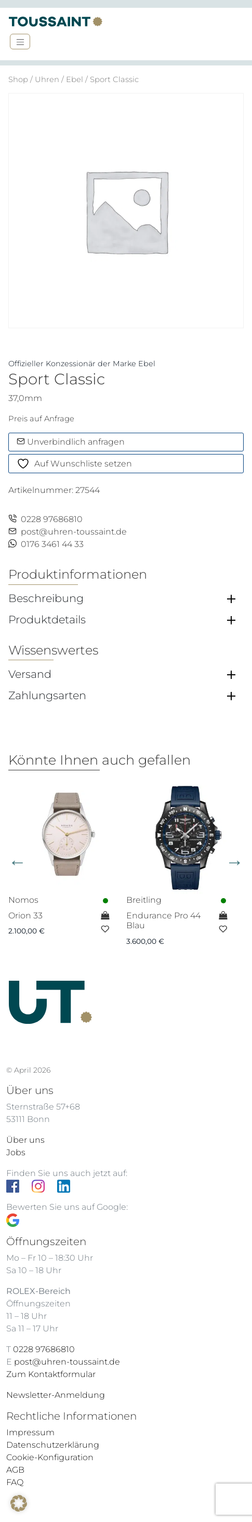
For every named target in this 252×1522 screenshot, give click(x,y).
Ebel (74, 79)
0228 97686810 (45, 519)
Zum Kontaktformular (51, 1374)
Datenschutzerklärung (52, 1445)
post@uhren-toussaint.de (67, 532)
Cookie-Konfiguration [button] (50, 1457)
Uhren (47, 79)
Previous (17, 861)
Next (235, 861)
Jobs (15, 1152)
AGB (15, 1470)
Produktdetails (47, 619)
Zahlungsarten (47, 695)
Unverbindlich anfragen (71, 442)
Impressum (30, 1432)
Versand (29, 674)
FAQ (14, 1482)
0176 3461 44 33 (46, 544)
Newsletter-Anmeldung (55, 1395)
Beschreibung (46, 598)
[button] (18, 1503)
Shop (18, 79)
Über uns (25, 1140)
